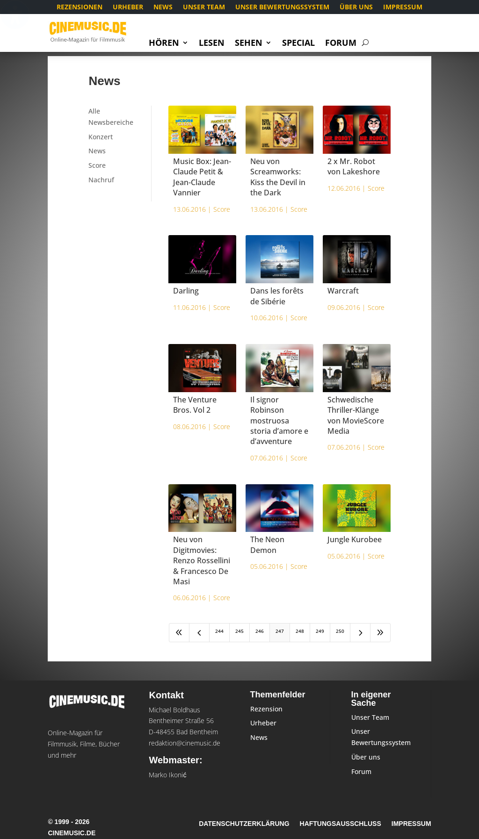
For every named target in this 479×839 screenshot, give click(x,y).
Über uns (356, 7)
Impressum (402, 7)
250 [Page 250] (340, 631)
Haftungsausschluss (340, 823)
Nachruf (101, 179)
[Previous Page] (199, 632)
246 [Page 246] (259, 631)
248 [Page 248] (300, 631)
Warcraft (343, 291)
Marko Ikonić (167, 774)
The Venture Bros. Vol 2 (195, 404)
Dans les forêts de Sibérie (277, 296)
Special (298, 43)
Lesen (212, 43)
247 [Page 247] (280, 631)
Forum (340, 43)
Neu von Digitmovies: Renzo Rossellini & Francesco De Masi (201, 560)
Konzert (100, 136)
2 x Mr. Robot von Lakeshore (353, 166)
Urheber (128, 7)
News (163, 7)
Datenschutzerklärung (244, 823)
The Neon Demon (267, 544)
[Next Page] (360, 632)
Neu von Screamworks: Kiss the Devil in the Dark (277, 177)
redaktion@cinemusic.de (184, 743)
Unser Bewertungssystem (282, 7)
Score (97, 165)
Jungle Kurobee (354, 539)
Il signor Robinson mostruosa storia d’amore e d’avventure (279, 420)
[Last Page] (380, 632)
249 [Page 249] (320, 631)
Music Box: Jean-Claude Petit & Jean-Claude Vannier (202, 177)
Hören (164, 43)
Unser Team (204, 7)
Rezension (266, 708)
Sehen (248, 43)
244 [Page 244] (219, 631)
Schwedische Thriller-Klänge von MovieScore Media (355, 415)
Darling (186, 291)
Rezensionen (79, 7)
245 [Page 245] (239, 631)
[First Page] (179, 632)
